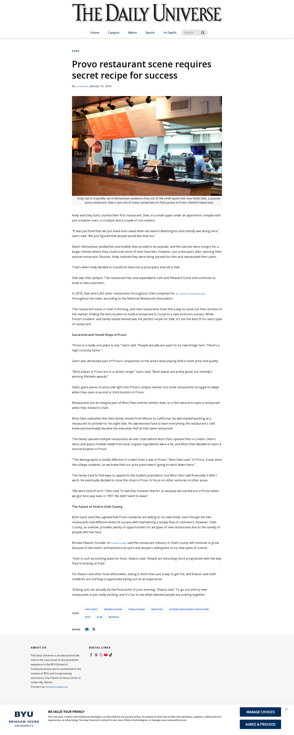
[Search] (194, 32)
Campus (113, 33)
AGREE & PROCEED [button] (260, 724)
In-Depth (170, 33)
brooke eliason (113, 609)
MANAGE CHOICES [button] (260, 712)
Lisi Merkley (84, 86)
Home (94, 33)
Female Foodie (121, 543)
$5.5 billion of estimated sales (196, 293)
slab (99, 617)
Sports (150, 33)
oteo (87, 617)
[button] (288, 711)
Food (76, 51)
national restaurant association (189, 609)
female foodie (136, 609)
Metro (132, 33)
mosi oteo (157, 609)
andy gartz (91, 609)
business (114, 617)
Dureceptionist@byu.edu (60, 686)
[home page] (147, 17)
